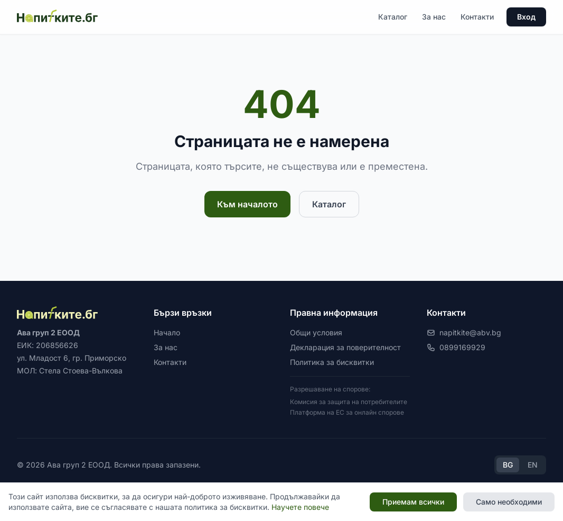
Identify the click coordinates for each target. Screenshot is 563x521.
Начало (167, 332)
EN (533, 464)
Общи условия (316, 332)
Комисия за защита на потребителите (348, 402)
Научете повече (300, 506)
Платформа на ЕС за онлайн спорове (347, 412)
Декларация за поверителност (345, 347)
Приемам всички (413, 501)
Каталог (392, 16)
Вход (526, 16)
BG (508, 464)
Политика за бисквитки (332, 362)
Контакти (477, 16)
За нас (434, 16)
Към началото (247, 204)
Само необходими (509, 501)
